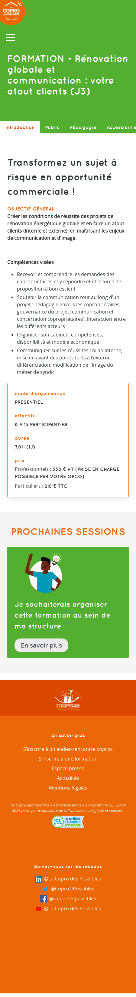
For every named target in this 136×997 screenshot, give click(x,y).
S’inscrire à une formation (68, 758)
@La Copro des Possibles (68, 879)
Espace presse (68, 768)
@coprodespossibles (68, 899)
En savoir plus (41, 645)
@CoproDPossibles (68, 889)
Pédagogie (83, 127)
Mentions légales (68, 787)
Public (52, 127)
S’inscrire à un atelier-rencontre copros (68, 749)
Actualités (68, 778)
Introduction (20, 127)
